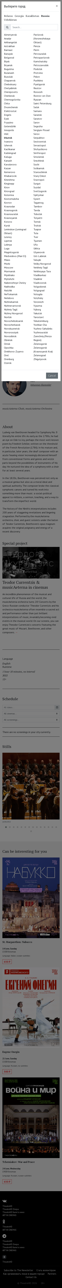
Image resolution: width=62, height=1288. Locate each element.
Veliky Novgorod (42, 263)
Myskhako (9, 275)
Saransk (37, 114)
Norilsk (8, 317)
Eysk (6, 118)
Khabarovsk (10, 175)
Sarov (36, 122)
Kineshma (9, 179)
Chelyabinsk (10, 88)
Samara (37, 111)
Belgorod (9, 57)
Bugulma (9, 69)
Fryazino (8, 122)
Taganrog (38, 202)
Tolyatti (37, 217)
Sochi (36, 164)
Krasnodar (9, 206)
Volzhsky (38, 298)
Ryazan (37, 99)
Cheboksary (10, 84)
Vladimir (37, 279)
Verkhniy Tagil (40, 267)
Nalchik (8, 290)
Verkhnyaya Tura (42, 271)
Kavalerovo (10, 164)
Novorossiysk (11, 332)
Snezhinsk (38, 160)
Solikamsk (38, 168)
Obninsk (8, 340)
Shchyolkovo (40, 149)
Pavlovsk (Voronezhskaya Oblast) (41, 38)
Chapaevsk (9, 80)
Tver (35, 237)
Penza (36, 46)
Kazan (7, 168)
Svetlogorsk (40, 191)
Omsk (7, 343)
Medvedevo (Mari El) (15, 256)
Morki (7, 263)
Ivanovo (8, 141)
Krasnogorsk (10, 210)
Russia (45, 16)
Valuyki (37, 259)
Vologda (37, 294)
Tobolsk (37, 214)
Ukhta (36, 248)
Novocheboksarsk (13, 321)
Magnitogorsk (11, 252)
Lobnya (8, 244)
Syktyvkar (38, 195)
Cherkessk (9, 95)
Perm (36, 50)
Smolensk (38, 156)
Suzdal (37, 187)
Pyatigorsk (39, 84)
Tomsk (37, 221)
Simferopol (39, 153)
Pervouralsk (39, 53)
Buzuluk (8, 76)
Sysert (36, 198)
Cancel (52, 375)
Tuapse (37, 229)
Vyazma (37, 305)
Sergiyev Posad (41, 130)
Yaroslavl (38, 317)
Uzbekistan (10, 19)
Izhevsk (8, 145)
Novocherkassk (12, 324)
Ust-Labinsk (39, 256)
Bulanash (9, 72)
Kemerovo (9, 172)
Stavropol (38, 179)
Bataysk (8, 53)
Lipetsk (8, 240)
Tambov (37, 206)
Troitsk (37, 225)
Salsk (36, 107)
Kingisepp (9, 183)
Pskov (36, 76)
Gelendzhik (10, 126)
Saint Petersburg (42, 103)
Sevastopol (39, 145)
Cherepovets (11, 92)
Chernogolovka (12, 99)
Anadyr (7, 38)
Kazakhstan (32, 16)
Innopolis (9, 130)
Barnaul (8, 50)
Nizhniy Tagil (10, 309)
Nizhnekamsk (11, 301)
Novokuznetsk (12, 328)
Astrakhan (9, 46)
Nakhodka (9, 286)
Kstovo (8, 221)
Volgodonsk (39, 286)
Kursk (7, 225)
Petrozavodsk (40, 65)
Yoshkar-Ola (40, 324)
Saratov (37, 118)
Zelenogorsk (40, 343)
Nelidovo (9, 298)
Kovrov (8, 202)
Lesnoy (8, 237)
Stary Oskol (39, 175)
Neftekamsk (10, 294)
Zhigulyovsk (39, 359)
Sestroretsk (39, 141)
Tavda (36, 210)
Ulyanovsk (39, 252)
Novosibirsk (10, 336)
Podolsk (37, 69)
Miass (7, 259)
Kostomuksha (11, 198)
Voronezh (38, 301)
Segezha (38, 126)
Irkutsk (8, 137)
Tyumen (37, 240)
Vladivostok (39, 282)
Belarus (8, 16)
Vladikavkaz (39, 275)
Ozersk (7, 363)
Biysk (7, 61)
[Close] (57, 5)
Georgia (19, 16)
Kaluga (8, 156)
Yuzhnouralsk (40, 332)
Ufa (35, 244)
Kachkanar (9, 149)
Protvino (38, 72)
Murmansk (9, 271)
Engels (7, 114)
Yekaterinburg (40, 321)
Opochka (8, 347)
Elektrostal (10, 111)
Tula (35, 233)
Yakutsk (37, 313)
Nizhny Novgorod (13, 313)
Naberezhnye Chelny (15, 282)
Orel (6, 355)
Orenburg (9, 359)
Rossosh (38, 92)
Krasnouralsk (11, 214)
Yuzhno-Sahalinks (42, 328)
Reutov (37, 88)
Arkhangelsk (10, 42)
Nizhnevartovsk (12, 305)
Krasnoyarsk (10, 217)
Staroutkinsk (40, 172)
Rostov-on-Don (42, 95)
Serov (36, 133)
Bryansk (8, 65)
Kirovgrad (9, 191)
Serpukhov (39, 137)
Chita (7, 103)
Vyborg (37, 309)
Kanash (8, 160)
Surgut (37, 183)
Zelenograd (39, 355)
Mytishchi (9, 279)
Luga (6, 248)
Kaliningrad (10, 153)
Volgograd (38, 290)
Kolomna (9, 195)
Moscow (8, 267)
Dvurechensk (11, 107)
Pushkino (38, 80)
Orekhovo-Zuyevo (14, 351)
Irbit (6, 133)
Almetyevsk (10, 34)
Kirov (7, 187)
